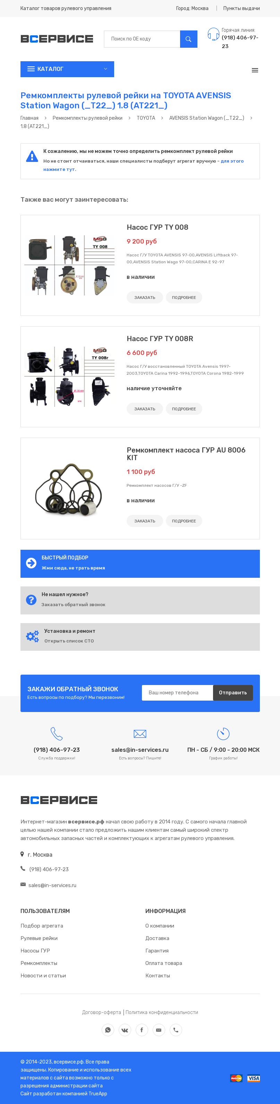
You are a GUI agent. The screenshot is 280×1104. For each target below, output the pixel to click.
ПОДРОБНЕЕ (184, 297)
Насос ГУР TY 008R (160, 339)
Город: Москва (192, 8)
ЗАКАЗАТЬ (145, 297)
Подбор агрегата (41, 926)
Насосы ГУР (35, 951)
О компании (159, 926)
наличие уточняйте (154, 388)
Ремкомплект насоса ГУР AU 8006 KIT (186, 454)
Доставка (157, 938)
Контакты (157, 976)
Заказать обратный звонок (73, 604)
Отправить (233, 693)
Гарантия (157, 951)
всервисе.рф (68, 1062)
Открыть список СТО (69, 641)
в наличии (141, 277)
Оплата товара (163, 963)
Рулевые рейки (39, 938)
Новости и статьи (43, 976)
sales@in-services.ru (48, 885)
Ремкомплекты (38, 963)
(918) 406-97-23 (44, 869)
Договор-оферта (101, 1012)
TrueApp (97, 1094)
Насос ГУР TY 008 (157, 227)
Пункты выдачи (241, 8)
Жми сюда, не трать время (73, 568)
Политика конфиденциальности (162, 1012)
